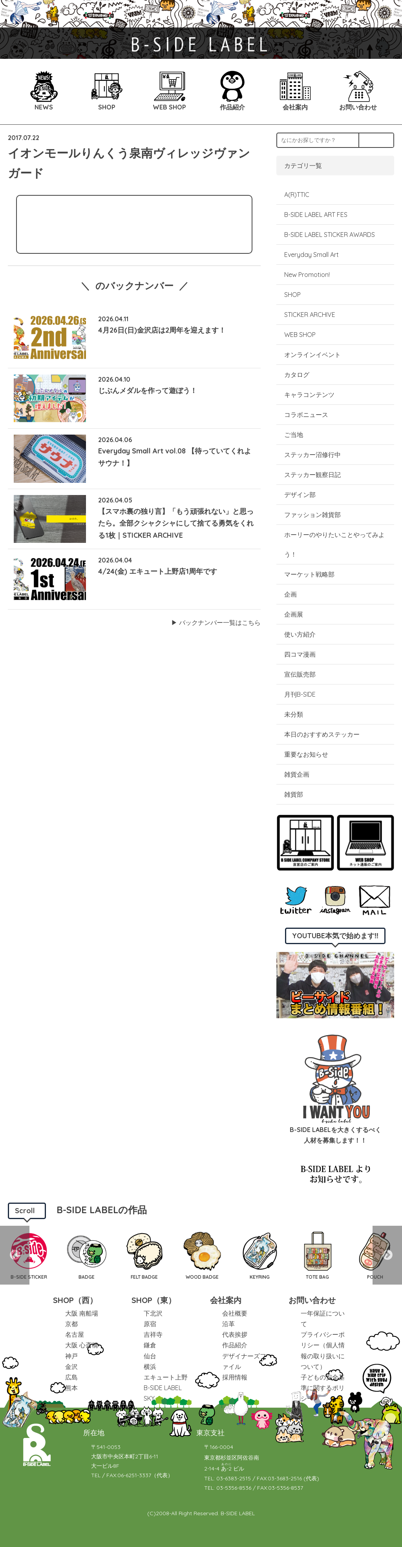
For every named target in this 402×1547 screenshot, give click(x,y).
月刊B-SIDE (300, 694)
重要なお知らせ (306, 754)
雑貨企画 (296, 774)
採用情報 (234, 1377)
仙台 (150, 1356)
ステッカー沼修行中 (312, 455)
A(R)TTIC (296, 194)
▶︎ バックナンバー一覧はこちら (216, 622)
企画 (290, 594)
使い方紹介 (300, 634)
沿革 (228, 1324)
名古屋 (74, 1334)
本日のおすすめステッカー (322, 734)
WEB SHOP (300, 335)
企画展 (293, 614)
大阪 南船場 (81, 1313)
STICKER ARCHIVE (310, 314)
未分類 (293, 714)
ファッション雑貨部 (312, 515)
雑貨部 (293, 794)
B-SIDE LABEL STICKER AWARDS (329, 234)
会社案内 (225, 1300)
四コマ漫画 (300, 654)
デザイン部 (300, 495)
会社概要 (234, 1313)
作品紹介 (234, 1345)
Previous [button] (14, 1255)
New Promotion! (307, 274)
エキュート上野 (166, 1377)
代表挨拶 (234, 1334)
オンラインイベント (312, 355)
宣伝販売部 (300, 674)
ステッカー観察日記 (312, 475)
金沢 (71, 1366)
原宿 (150, 1324)
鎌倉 (150, 1345)
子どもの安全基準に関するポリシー (323, 1387)
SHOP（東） (154, 1300)
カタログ (296, 375)
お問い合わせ (312, 1300)
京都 (71, 1324)
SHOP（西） (75, 1300)
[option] (86, 1255)
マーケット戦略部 (309, 574)
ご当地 (293, 435)
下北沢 (153, 1313)
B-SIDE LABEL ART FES (315, 214)
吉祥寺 (153, 1334)
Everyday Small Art (311, 254)
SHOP (292, 294)
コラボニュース (306, 415)
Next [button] (387, 1255)
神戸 (71, 1356)
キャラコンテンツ (309, 395)
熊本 (71, 1388)
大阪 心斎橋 (81, 1345)
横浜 (150, 1366)
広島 (71, 1377)
